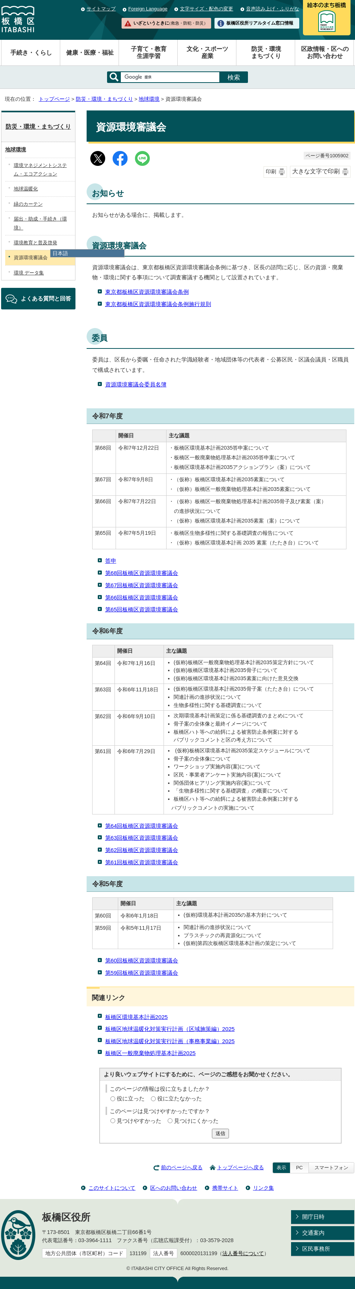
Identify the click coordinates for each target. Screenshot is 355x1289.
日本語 (60, 253)
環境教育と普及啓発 (35, 242)
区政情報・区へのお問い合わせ (325, 52)
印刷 (271, 171)
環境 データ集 (29, 273)
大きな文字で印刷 (316, 171)
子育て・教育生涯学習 (149, 52)
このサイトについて (111, 1188)
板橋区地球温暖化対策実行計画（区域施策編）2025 (170, 1029)
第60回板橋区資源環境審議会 (141, 960)
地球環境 (149, 99)
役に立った (131, 1098)
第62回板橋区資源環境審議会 (141, 850)
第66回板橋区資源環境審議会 (141, 597)
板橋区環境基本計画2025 (136, 1017)
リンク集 (263, 1188)
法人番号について (243, 1253)
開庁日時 (313, 1217)
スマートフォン (331, 1167)
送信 (220, 1133)
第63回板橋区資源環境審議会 (141, 838)
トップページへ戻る (240, 1167)
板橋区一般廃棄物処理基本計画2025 (150, 1053)
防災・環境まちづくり (266, 52)
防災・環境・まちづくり (104, 99)
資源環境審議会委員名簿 (136, 384)
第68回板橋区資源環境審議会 (141, 573)
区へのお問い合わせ (173, 1188)
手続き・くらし (31, 52)
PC (299, 1167)
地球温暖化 (26, 189)
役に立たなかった (179, 1098)
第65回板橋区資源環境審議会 (141, 609)
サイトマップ (101, 9)
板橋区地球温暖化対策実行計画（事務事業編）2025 (170, 1041)
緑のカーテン (28, 204)
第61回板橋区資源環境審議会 (141, 862)
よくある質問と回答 (46, 298)
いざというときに (170, 23)
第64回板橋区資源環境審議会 (141, 826)
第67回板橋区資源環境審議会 (141, 585)
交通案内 (313, 1232)
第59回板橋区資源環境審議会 (141, 973)
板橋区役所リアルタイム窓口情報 (259, 23)
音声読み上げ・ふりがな (272, 9)
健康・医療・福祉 (90, 52)
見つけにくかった (196, 1121)
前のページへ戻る (182, 1167)
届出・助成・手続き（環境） (40, 223)
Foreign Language (147, 9)
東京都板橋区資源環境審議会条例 (147, 292)
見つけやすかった (139, 1121)
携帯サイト (225, 1188)
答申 (110, 560)
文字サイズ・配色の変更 (206, 9)
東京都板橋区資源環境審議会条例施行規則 (158, 304)
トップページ (54, 99)
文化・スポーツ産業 (207, 52)
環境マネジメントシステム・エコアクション (40, 170)
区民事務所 (316, 1248)
